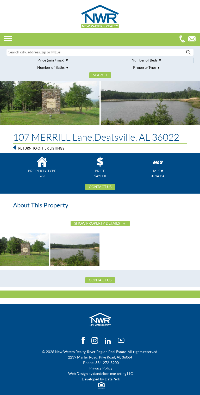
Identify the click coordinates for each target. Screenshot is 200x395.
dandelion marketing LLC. (113, 374)
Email (193, 39)
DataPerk (112, 379)
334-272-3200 (183, 39)
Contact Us (100, 187)
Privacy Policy (101, 368)
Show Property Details (97, 223)
